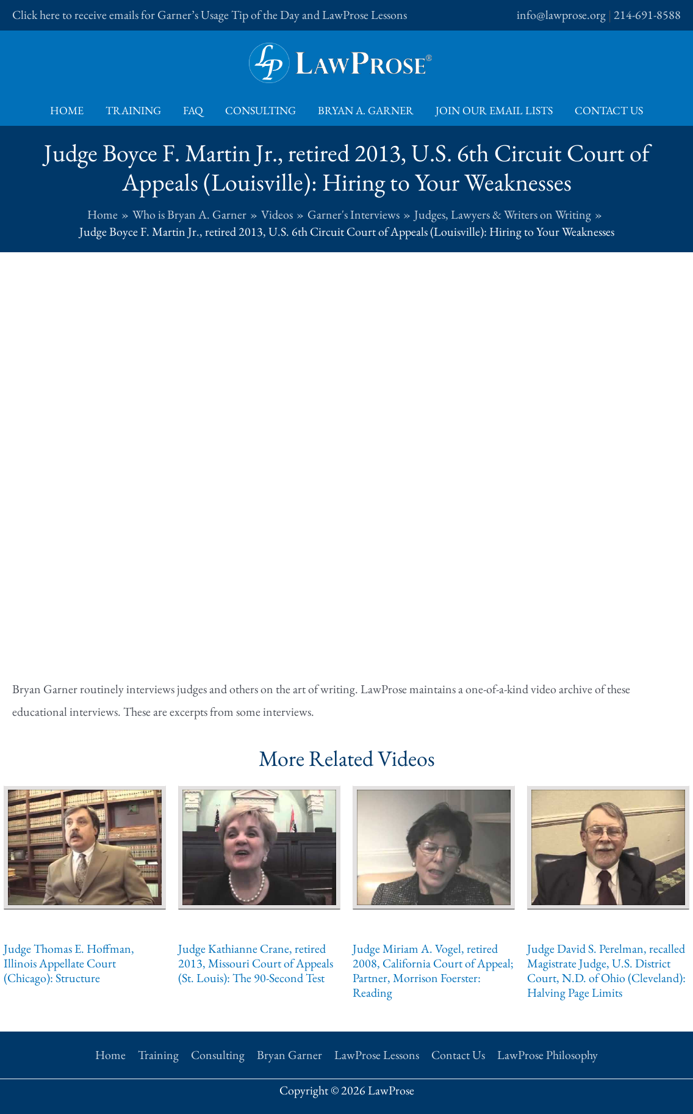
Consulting (260, 110)
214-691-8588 (647, 15)
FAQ (193, 110)
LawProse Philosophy (547, 1055)
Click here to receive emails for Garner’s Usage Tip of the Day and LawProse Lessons (209, 15)
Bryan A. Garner (366, 110)
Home (67, 110)
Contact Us (609, 110)
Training (133, 110)
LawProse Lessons (376, 1055)
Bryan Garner (289, 1055)
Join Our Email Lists (494, 110)
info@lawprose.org (561, 15)
